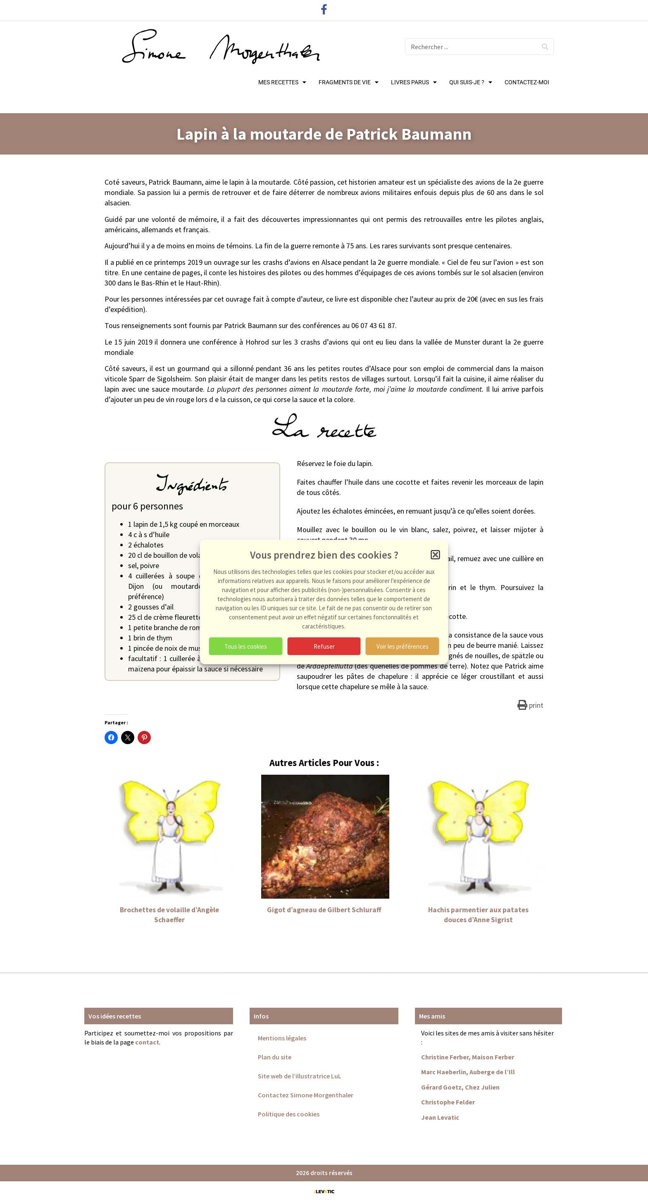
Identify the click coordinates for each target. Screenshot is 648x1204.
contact (147, 1042)
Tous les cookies (245, 646)
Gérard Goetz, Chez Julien (460, 1087)
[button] (435, 555)
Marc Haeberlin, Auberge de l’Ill (468, 1072)
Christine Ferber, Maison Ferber (467, 1057)
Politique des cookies (288, 1114)
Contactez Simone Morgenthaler (305, 1095)
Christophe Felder (448, 1102)
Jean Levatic (440, 1117)
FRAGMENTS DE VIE (349, 82)
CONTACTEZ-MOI (527, 82)
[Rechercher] (545, 47)
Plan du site (274, 1057)
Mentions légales (282, 1038)
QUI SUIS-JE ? (470, 82)
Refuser (324, 646)
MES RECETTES (282, 82)
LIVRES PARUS (414, 82)
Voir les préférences (402, 646)
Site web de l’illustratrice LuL (299, 1076)
